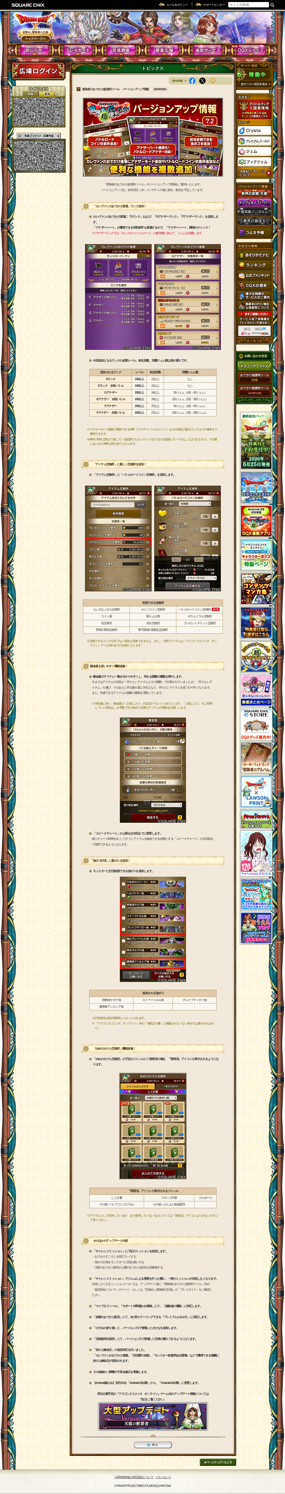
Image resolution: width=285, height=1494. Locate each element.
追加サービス (207, 50)
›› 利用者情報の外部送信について (134, 1477)
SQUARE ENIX (28, 5)
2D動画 (30, 94)
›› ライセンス (163, 1477)
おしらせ (34, 50)
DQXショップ (251, 50)
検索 (272, 5)
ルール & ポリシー (177, 5)
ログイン (38, 71)
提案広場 (164, 50)
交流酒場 (121, 50)
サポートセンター (213, 5)
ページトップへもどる (218, 1462)
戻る (153, 1444)
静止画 (46, 94)
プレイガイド (77, 50)
